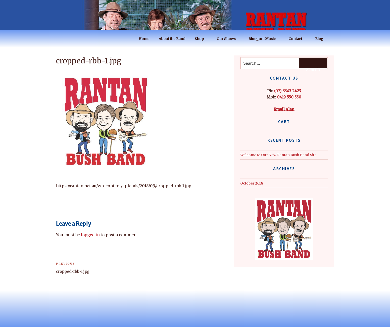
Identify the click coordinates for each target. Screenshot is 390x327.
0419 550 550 (289, 97)
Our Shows (228, 39)
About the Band (172, 39)
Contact (298, 39)
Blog (321, 39)
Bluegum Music (264, 39)
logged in (90, 234)
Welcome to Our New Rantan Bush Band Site (278, 155)
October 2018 (251, 183)
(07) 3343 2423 (287, 91)
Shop (201, 39)
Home (144, 39)
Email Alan (284, 109)
